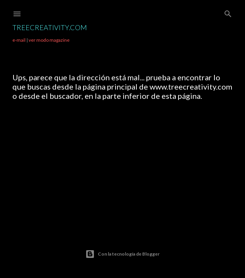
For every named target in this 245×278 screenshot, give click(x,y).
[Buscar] (228, 12)
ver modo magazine (49, 40)
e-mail (19, 40)
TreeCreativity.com (49, 27)
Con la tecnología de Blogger (122, 254)
